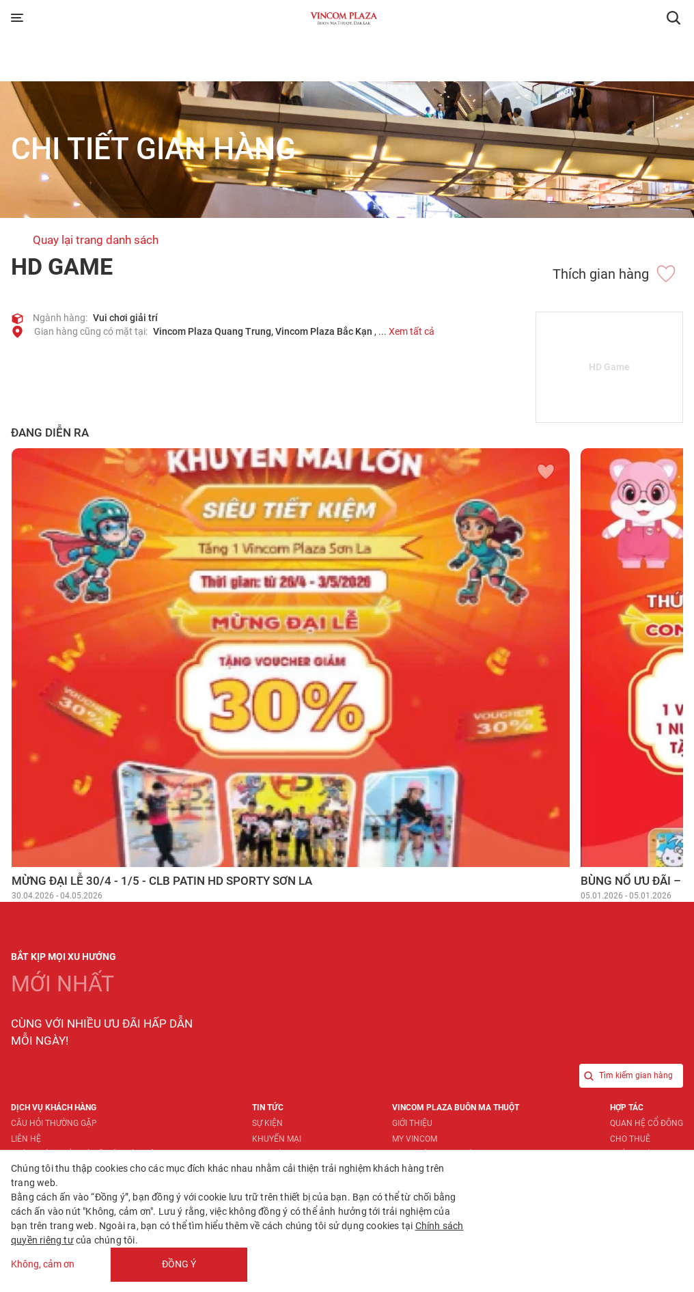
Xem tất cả (411, 331)
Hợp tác (626, 1107)
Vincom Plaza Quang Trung (212, 331)
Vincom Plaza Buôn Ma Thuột (455, 1107)
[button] (673, 18)
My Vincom (414, 1139)
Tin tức (267, 1107)
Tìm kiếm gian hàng (626, 1075)
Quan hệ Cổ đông (646, 1123)
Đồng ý (179, 1264)
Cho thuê (630, 1139)
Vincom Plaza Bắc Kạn (323, 331)
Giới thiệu (412, 1123)
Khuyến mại (276, 1139)
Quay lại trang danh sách (95, 240)
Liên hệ (26, 1139)
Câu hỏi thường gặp (54, 1123)
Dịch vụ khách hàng (53, 1107)
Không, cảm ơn (42, 1264)
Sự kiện (267, 1123)
